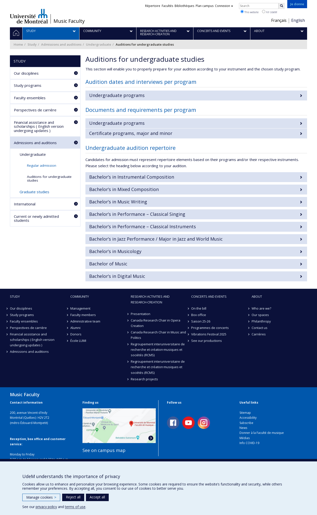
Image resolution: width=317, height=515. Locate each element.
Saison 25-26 (200, 321)
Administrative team (85, 321)
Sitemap (245, 413)
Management (80, 308)
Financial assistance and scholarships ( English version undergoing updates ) (39, 126)
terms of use (75, 506)
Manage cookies (41, 497)
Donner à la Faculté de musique (261, 433)
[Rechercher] (282, 6)
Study (32, 44)
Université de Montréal (29, 16)
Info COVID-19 (249, 443)
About (257, 296)
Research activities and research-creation (150, 299)
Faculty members (83, 315)
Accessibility (248, 418)
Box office (198, 315)
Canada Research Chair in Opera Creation (155, 323)
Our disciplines (26, 73)
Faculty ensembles (30, 97)
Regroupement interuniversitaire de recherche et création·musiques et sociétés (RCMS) (158, 349)
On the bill (198, 308)
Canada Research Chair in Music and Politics (158, 335)
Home (18, 44)
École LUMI (78, 340)
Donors (75, 334)
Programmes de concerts (210, 327)
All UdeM (269, 12)
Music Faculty (69, 21)
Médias (244, 438)
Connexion (224, 6)
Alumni (75, 327)
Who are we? (261, 308)
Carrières (259, 334)
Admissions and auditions (61, 44)
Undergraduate (98, 44)
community (79, 296)
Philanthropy (261, 321)
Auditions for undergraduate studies (49, 178)
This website (249, 12)
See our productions (206, 340)
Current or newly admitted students (36, 218)
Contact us (259, 327)
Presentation (140, 314)
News (243, 428)
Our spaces (260, 315)
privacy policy (46, 506)
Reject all (73, 497)
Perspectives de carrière (35, 109)
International (24, 203)
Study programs (27, 85)
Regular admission (41, 165)
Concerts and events (209, 296)
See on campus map (104, 450)
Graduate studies (34, 191)
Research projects (144, 379)
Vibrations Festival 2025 (208, 334)
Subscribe (246, 423)
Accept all (97, 497)
